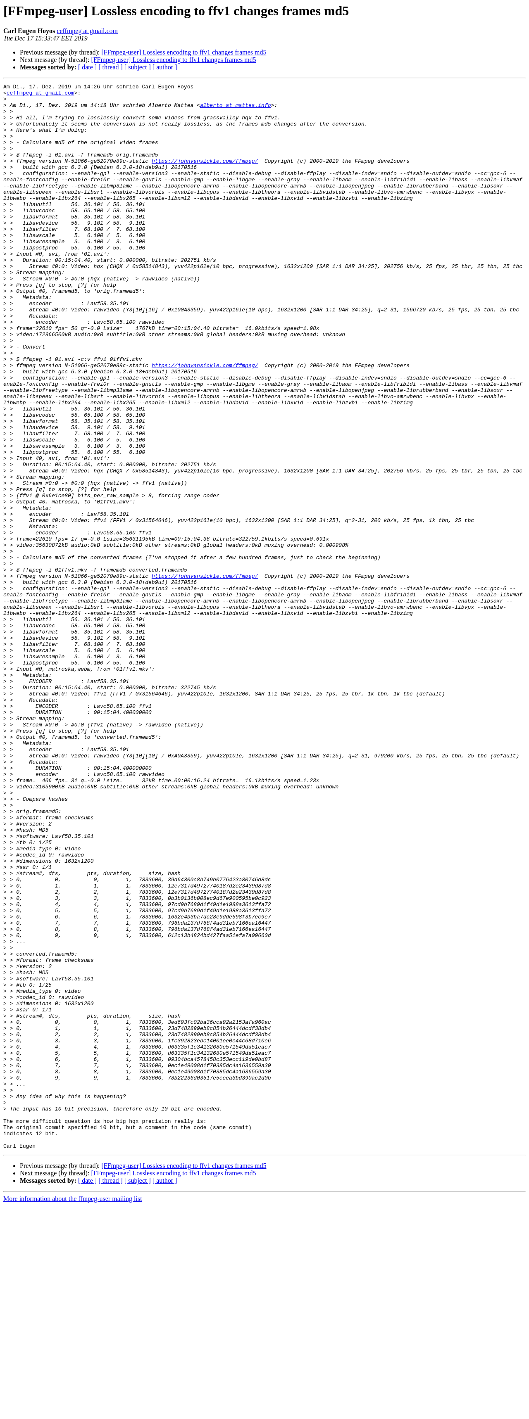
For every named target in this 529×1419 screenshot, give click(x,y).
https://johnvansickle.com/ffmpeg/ (205, 176)
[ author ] (165, 67)
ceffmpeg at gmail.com (87, 30)
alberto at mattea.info (235, 110)
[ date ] (87, 67)
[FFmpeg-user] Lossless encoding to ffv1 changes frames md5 (183, 52)
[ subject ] (137, 67)
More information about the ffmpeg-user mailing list (72, 1411)
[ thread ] (110, 67)
